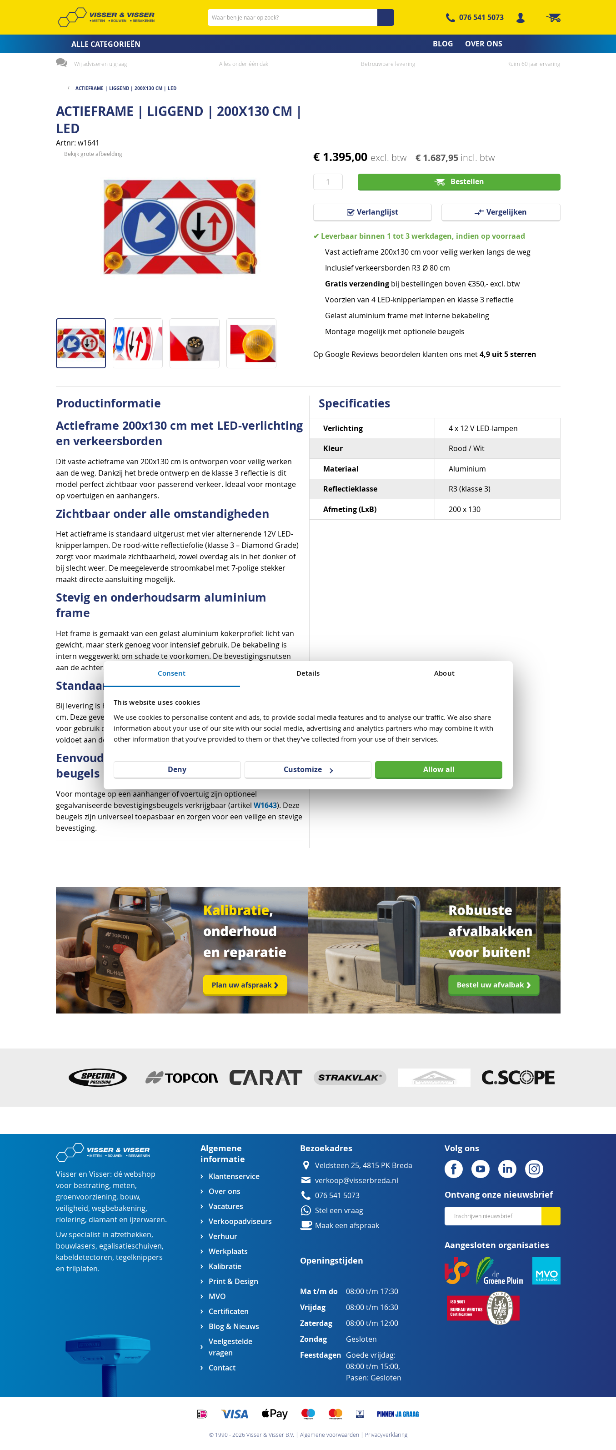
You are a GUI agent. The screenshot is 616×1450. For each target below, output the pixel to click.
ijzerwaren (147, 1219)
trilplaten (82, 1269)
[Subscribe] (551, 1216)
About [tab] (444, 673)
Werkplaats (228, 1251)
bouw (129, 1197)
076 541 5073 (481, 17)
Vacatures (226, 1206)
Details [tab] (308, 673)
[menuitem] (95, 44)
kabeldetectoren (84, 1257)
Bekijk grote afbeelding (93, 311)
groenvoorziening (86, 1197)
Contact (222, 1368)
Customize (308, 769)
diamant (103, 1219)
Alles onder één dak (243, 63)
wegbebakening (118, 1208)
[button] (141, 339)
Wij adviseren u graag (100, 63)
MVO (217, 1296)
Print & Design (233, 1281)
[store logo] (106, 17)
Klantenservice (234, 1176)
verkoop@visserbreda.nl (356, 1180)
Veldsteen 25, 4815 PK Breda (363, 1165)
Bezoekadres (326, 1148)
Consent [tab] (172, 673)
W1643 (265, 805)
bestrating (91, 1185)
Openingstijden (331, 1260)
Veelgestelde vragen (230, 1347)
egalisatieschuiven (130, 1246)
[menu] (308, 44)
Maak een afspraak (347, 1225)
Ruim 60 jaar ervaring (533, 63)
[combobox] (301, 17)
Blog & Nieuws (234, 1326)
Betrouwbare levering (388, 63)
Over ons (224, 1191)
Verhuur (223, 1236)
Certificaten (229, 1311)
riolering (70, 1219)
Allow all (439, 769)
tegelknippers (139, 1257)
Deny (177, 769)
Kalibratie (225, 1266)
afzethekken (130, 1234)
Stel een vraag (339, 1210)
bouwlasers (75, 1246)
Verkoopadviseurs (240, 1221)
